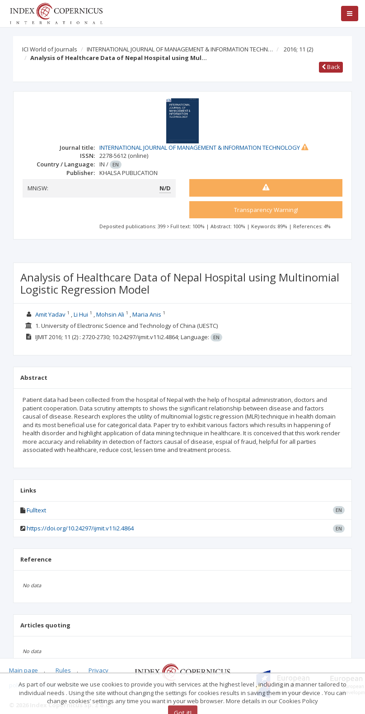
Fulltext (36, 510)
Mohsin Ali (110, 314)
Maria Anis (146, 314)
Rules (63, 670)
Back (331, 67)
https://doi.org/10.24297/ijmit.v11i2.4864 (80, 528)
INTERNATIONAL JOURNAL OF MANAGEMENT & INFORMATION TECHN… (180, 49)
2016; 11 (298, 49)
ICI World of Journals (49, 49)
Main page (23, 670)
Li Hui (81, 314)
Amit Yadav (50, 314)
